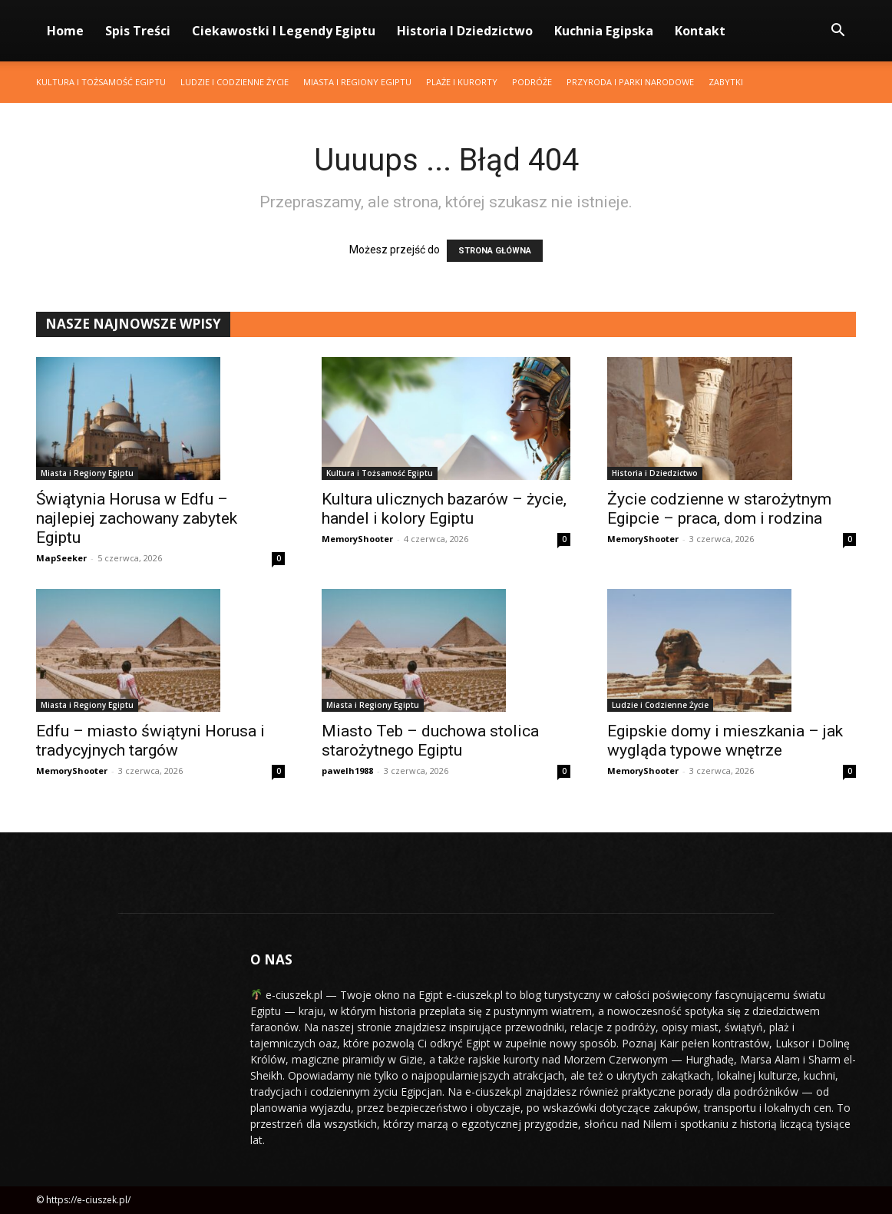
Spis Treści (137, 30)
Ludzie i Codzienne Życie (234, 82)
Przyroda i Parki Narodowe (630, 82)
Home (65, 30)
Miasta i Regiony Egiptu (357, 82)
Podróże (532, 82)
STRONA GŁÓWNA (494, 251)
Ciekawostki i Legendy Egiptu (283, 30)
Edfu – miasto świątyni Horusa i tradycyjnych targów (150, 740)
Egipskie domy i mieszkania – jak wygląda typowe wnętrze (725, 740)
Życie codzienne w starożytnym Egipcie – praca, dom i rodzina (719, 509)
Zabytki (726, 82)
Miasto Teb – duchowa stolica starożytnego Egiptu (430, 740)
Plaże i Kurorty (461, 82)
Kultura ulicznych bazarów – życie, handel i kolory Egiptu (444, 509)
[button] (837, 32)
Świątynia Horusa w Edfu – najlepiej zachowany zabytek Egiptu (136, 518)
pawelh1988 (347, 770)
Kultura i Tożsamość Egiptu (101, 82)
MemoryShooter (357, 538)
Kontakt (700, 30)
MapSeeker (61, 558)
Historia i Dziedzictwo (465, 30)
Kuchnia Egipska (603, 30)
